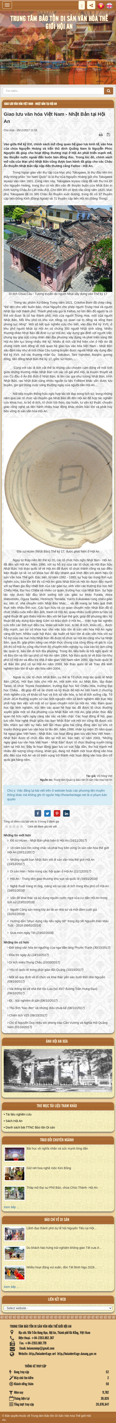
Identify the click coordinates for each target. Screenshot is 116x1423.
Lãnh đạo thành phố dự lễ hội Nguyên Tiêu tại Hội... (62, 1228)
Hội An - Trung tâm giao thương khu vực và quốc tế (45, 878)
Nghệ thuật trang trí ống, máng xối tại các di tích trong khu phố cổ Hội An (59, 886)
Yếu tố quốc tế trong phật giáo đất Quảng (37, 969)
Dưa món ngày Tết (22, 933)
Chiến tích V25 (19, 1015)
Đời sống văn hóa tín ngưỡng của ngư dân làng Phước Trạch (50, 947)
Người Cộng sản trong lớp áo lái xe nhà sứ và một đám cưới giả (53, 909)
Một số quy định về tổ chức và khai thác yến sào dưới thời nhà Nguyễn (57, 977)
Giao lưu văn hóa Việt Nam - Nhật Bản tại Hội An (30, 104)
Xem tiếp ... (11, 1207)
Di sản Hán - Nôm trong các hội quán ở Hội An (41, 871)
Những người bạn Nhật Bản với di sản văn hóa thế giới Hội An (52, 859)
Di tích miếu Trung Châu (25, 962)
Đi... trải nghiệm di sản (24, 1000)
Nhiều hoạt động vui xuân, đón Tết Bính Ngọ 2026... (62, 1267)
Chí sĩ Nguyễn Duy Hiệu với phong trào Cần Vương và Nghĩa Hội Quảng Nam (57, 1025)
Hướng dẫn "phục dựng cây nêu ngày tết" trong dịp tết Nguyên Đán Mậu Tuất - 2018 (58, 923)
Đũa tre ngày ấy (20, 955)
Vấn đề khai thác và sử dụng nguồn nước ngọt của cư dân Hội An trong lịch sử (57, 900)
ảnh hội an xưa (57, 1041)
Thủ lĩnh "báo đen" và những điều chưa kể (38, 1008)
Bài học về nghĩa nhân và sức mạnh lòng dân (57, 1148)
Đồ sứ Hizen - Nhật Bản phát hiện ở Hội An (39, 840)
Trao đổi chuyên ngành (57, 1140)
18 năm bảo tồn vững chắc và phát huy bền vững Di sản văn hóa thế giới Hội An (58, 850)
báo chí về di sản (56, 1220)
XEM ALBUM (58, 1073)
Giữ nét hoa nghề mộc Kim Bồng (49, 1168)
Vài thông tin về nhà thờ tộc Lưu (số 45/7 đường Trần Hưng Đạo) (53, 989)
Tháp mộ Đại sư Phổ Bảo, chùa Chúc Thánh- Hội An (62, 1187)
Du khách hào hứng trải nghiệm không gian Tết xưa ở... (64, 1247)
